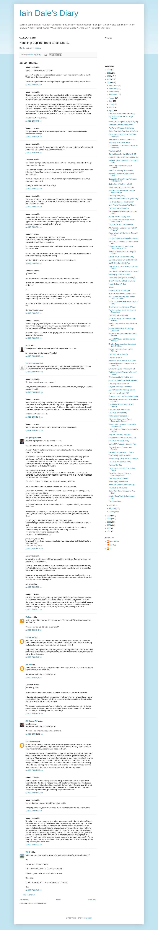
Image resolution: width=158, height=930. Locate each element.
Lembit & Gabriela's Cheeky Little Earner (123, 238)
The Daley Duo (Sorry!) (117, 196)
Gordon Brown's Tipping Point (119, 217)
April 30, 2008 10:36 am (34, 714)
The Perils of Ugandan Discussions (121, 128)
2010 (109, 76)
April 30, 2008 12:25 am (34, 549)
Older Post (92, 900)
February (112, 508)
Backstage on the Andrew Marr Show (122, 361)
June (111, 104)
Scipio (28, 345)
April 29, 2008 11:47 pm (34, 417)
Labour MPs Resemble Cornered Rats (122, 444)
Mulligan (29, 617)
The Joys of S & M (115, 357)
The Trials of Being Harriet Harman (121, 202)
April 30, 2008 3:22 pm (34, 845)
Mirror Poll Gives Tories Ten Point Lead (123, 380)
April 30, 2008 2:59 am (34, 587)
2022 (109, 70)
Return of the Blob (115, 465)
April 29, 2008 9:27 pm (34, 313)
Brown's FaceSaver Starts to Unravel (122, 281)
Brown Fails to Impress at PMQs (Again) (123, 122)
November (113, 88)
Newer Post (24, 900)
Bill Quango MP (32, 438)
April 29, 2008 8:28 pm (34, 207)
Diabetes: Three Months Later (119, 290)
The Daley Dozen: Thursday (119, 441)
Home (58, 900)
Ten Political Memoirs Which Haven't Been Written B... (122, 221)
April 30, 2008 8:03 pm (34, 890)
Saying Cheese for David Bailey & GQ (122, 154)
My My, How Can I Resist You (119, 263)
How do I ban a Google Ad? (119, 393)
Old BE (28, 664)
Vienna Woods (31, 741)
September (113, 95)
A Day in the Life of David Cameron (121, 187)
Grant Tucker (114, 541)
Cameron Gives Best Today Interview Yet (123, 157)
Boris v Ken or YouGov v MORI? (120, 184)
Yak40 (28, 852)
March (111, 505)
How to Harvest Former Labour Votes (122, 294)
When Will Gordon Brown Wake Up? (122, 485)
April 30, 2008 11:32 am (34, 770)
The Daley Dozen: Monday (118, 315)
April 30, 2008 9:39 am (34, 677)
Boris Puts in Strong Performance (121, 171)
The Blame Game (115, 501)
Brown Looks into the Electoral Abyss (122, 307)
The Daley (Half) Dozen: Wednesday (122, 113)
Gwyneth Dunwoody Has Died (119, 434)
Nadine (37, 48)
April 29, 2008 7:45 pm (34, 137)
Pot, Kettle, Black (115, 151)
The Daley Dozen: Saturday (119, 208)
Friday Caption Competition (118, 416)
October (112, 92)
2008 (109, 82)
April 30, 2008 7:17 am (34, 610)
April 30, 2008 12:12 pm (34, 793)
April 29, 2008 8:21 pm (34, 189)
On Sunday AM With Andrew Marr (121, 377)
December (113, 85)
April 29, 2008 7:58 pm (34, 153)
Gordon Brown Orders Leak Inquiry (121, 257)
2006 (109, 519)
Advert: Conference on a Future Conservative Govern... (120, 420)
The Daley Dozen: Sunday (118, 354)
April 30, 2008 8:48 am (34, 630)
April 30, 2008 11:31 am (34, 734)
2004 (109, 525)
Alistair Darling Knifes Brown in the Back (123, 459)
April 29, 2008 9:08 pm (34, 263)
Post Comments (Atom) (37, 903)
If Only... (112, 287)
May (111, 107)
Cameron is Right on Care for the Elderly (123, 396)
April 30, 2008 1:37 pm (34, 811)
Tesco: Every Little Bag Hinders (120, 455)
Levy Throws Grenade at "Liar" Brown (122, 205)
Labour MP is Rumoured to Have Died (122, 438)
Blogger (89, 918)
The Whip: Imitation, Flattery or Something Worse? (120, 474)
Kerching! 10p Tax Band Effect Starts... (123, 139)
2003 (109, 528)
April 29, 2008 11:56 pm (34, 430)
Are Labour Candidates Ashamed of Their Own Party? (121, 298)
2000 (109, 531)
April (111, 111)
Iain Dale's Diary (48, 13)
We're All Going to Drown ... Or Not (121, 452)
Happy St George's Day (117, 284)
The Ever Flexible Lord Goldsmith (121, 225)
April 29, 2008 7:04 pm (34, 85)
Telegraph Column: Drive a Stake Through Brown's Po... (121, 247)
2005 (109, 522)
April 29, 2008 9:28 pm (34, 338)
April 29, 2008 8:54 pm (34, 227)
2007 (109, 516)
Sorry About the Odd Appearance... (121, 125)
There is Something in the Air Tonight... (123, 278)
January (112, 512)
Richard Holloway (32, 363)
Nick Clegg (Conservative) (118, 481)
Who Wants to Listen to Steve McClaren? (123, 271)
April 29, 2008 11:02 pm (34, 356)
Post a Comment (29, 895)
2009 (109, 79)
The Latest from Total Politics (119, 410)
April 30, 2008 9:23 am (34, 657)
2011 (109, 73)
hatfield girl (30, 637)
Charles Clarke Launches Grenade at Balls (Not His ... (122, 345)
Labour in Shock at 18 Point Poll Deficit (123, 260)
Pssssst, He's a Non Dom (118, 488)
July (111, 101)
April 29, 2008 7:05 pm (34, 121)
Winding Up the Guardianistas (119, 275)
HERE (22, 48)
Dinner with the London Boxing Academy (123, 199)
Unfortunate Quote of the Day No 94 (122, 369)
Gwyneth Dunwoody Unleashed (120, 387)
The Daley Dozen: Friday (118, 413)
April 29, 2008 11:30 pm (34, 392)
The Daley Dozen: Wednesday (120, 462)
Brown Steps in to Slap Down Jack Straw (123, 131)
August (112, 98)
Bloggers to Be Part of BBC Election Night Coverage (122, 191)
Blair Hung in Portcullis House (119, 143)
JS (110, 548)
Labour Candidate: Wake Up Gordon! (122, 390)
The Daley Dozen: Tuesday (118, 478)
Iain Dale (113, 545)
